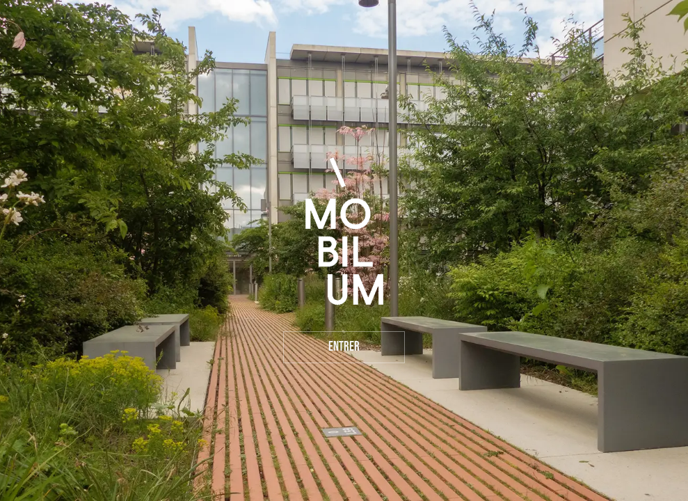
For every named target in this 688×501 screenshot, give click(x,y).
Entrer (344, 347)
